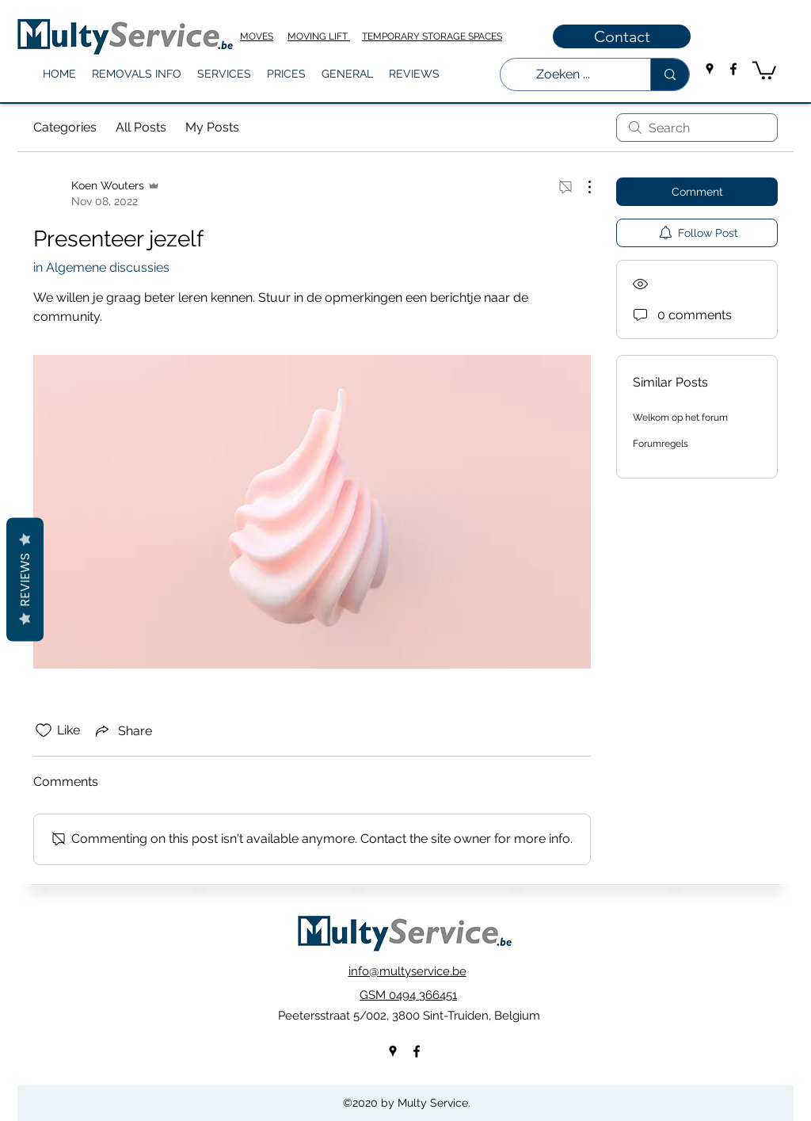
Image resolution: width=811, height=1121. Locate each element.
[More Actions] (581, 186)
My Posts (212, 127)
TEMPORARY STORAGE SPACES (432, 36)
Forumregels (660, 443)
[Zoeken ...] (563, 74)
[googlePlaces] (710, 69)
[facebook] (733, 69)
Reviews (25, 579)
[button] (136, 74)
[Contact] (622, 36)
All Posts (141, 127)
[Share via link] (122, 730)
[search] (697, 127)
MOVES (256, 36)
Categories (65, 127)
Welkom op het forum (680, 417)
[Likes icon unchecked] (43, 730)
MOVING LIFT (318, 36)
